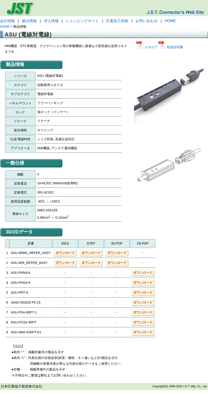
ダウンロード (65, 253)
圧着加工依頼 (117, 21)
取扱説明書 (171, 47)
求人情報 (51, 21)
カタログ (147, 47)
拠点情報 (29, 21)
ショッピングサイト (82, 21)
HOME (170, 21)
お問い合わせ (146, 21)
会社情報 (7, 21)
